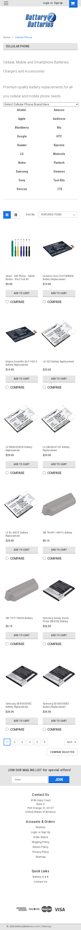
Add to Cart (22, 293)
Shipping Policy (40, 842)
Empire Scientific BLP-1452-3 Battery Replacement (21, 363)
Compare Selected (62, 752)
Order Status (40, 837)
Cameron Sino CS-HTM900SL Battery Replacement (58, 278)
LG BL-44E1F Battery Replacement (17, 534)
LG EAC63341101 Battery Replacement (56, 449)
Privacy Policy (40, 851)
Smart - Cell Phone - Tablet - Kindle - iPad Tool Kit (21, 278)
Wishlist (40, 827)
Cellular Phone (23, 37)
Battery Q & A (40, 876)
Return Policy (40, 847)
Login (46, 3)
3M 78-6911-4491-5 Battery (57, 532)
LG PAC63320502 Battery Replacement (19, 449)
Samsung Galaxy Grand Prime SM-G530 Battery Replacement (55, 620)
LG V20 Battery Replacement (58, 361)
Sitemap (40, 856)
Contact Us (40, 881)
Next (72, 742)
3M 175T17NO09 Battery (19, 618)
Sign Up (58, 3)
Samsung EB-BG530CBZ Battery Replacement (19, 705)
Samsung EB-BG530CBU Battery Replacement (56, 705)
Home (6, 37)
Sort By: (30, 214)
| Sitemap (46, 926)
